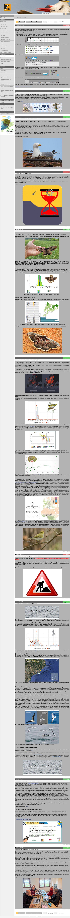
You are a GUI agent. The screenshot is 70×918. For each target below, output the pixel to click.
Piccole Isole (32, 426)
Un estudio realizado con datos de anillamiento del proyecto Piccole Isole (26, 482)
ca (64, 13)
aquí (21, 101)
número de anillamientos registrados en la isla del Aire (31, 474)
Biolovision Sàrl (31, 916)
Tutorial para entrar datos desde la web (22, 817)
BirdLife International (38, 753)
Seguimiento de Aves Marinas (56, 756)
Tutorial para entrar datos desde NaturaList (23, 819)
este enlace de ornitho (29, 750)
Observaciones (3, 21)
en (67, 13)
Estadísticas (2, 65)
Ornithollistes (37, 650)
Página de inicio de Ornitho (5, 16)
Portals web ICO (64, 1)
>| (41, 21)
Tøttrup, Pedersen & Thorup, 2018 (21, 521)
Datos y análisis (3, 28)
